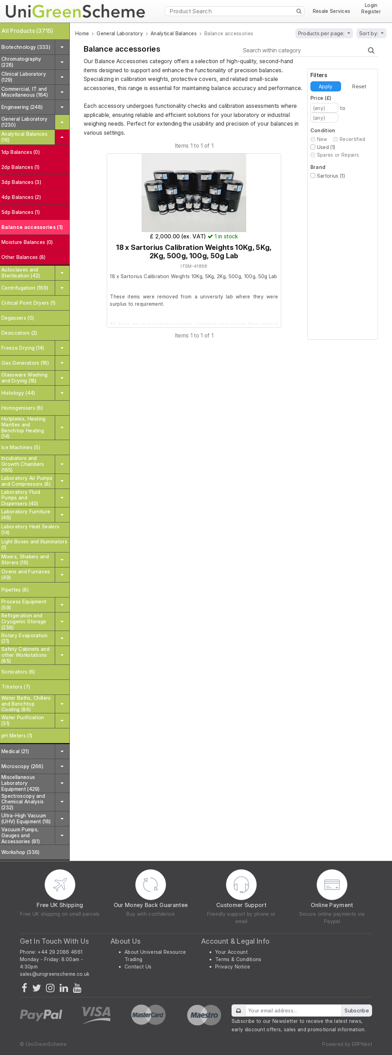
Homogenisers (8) (22, 408)
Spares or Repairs (338, 155)
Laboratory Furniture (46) (25, 514)
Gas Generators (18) (25, 363)
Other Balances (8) (23, 257)
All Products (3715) (27, 30)
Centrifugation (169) (24, 288)
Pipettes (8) (15, 590)
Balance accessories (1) (32, 227)
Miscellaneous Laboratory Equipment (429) (20, 783)
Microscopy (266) (22, 766)
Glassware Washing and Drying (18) (24, 378)
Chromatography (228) (21, 62)
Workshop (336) (20, 852)
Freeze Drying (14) (22, 348)
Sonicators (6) (18, 672)
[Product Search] (234, 11)
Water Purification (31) (22, 720)
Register (371, 11)
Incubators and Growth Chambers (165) (22, 464)
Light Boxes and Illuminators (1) (34, 544)
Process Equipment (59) (23, 604)
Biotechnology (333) (25, 47)
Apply (325, 86)
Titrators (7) (15, 687)
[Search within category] (308, 50)
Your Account (231, 952)
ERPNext (362, 1044)
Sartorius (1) (331, 176)
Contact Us (138, 966)
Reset (359, 86)
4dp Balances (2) (21, 197)
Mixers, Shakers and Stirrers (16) (25, 559)
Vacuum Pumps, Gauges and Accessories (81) (20, 835)
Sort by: (369, 33)
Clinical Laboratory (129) (23, 77)
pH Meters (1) (16, 735)
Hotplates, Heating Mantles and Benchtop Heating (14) (23, 427)
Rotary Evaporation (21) (24, 638)
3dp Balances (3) (21, 182)
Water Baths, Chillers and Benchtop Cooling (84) (26, 704)
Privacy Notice (232, 966)
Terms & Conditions (238, 959)
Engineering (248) (22, 107)
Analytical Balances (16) (24, 137)
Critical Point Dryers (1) (28, 303)
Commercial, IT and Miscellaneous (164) (24, 92)
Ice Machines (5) (20, 447)
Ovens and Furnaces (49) (25, 574)
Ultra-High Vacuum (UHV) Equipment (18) (26, 818)
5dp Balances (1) (20, 212)
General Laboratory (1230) (24, 122)
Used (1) (326, 147)
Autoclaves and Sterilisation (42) (20, 272)
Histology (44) (18, 393)
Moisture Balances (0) (27, 242)
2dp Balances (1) (20, 167)
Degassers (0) (17, 318)
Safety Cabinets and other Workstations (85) (25, 655)
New (322, 139)
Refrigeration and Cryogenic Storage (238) (23, 621)
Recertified (352, 139)
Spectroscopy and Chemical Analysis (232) (23, 802)
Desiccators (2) (19, 333)
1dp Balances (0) (20, 152)
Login (371, 5)
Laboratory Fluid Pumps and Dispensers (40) (20, 498)
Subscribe (357, 1010)
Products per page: (322, 33)
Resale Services (331, 11)
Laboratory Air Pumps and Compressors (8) (26, 481)
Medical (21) (15, 751)
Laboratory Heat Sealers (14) (30, 529)
